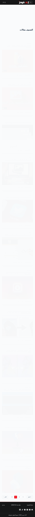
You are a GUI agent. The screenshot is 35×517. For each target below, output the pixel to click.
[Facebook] (32, 509)
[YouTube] (27, 509)
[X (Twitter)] (29, 509)
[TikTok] (22, 509)
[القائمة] (30, 2)
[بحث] (5, 2)
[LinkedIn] (20, 509)
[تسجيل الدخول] (3, 2)
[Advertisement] (17, 14)
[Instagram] (25, 509)
